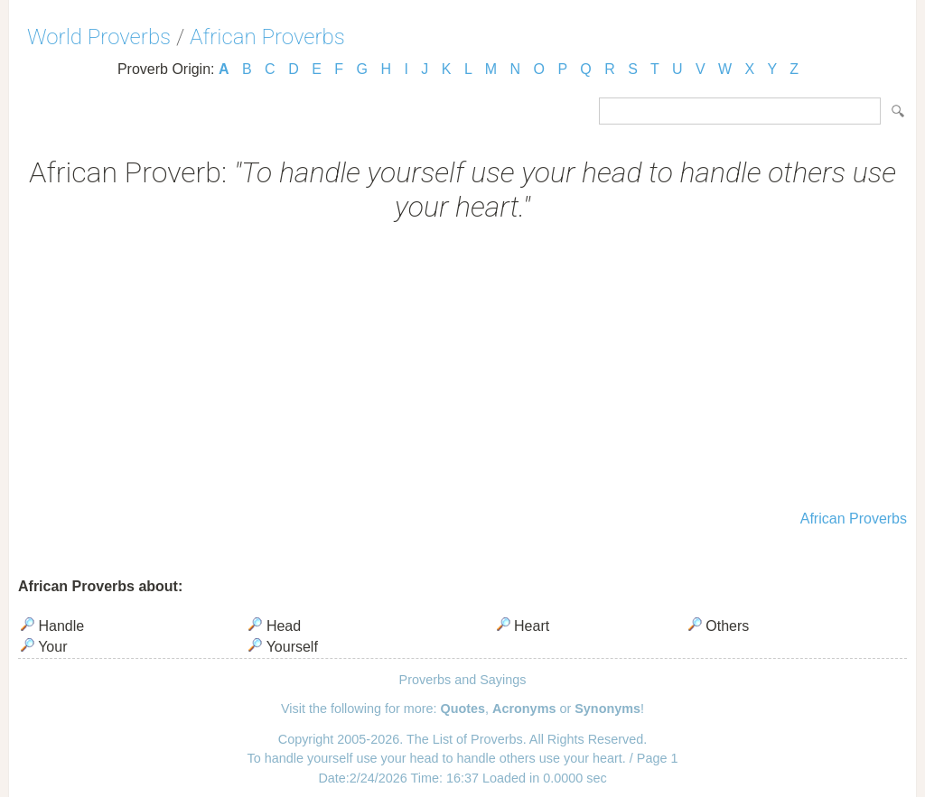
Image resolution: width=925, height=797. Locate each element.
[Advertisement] (462, 368)
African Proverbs (267, 37)
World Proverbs (99, 37)
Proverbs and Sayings (463, 679)
